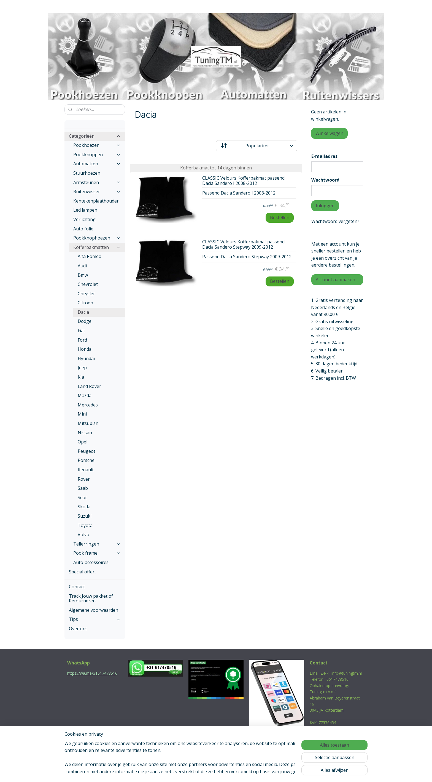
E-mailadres (324, 156)
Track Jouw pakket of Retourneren (91, 598)
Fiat (81, 331)
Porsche (86, 460)
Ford (82, 340)
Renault (86, 470)
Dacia (83, 312)
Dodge (84, 321)
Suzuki (84, 516)
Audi (82, 266)
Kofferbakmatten (97, 247)
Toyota (85, 525)
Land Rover (89, 386)
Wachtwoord (325, 180)
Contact (77, 587)
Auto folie (83, 229)
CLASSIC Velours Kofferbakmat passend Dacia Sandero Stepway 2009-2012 (243, 244)
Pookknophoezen (97, 238)
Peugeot (86, 451)
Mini (82, 414)
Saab (83, 488)
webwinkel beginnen (225, 772)
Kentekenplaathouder (96, 201)
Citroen (85, 303)
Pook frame (97, 553)
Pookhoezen (97, 145)
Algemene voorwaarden (93, 610)
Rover (84, 479)
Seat (82, 497)
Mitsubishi (88, 423)
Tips (95, 619)
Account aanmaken (335, 279)
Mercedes (88, 405)
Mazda (84, 395)
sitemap (192, 772)
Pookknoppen (97, 154)
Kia (81, 377)
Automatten (97, 164)
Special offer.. (82, 572)
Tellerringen (97, 544)
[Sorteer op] (256, 145)
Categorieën (95, 136)
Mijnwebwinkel (273, 772)
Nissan (85, 433)
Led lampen (85, 210)
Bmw (83, 275)
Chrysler (86, 294)
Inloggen (325, 206)
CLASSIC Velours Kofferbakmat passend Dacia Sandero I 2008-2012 (243, 180)
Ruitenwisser (97, 191)
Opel (82, 442)
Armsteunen (97, 182)
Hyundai (86, 358)
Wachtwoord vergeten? (335, 221)
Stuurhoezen (86, 173)
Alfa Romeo (89, 256)
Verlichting (84, 219)
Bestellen (279, 217)
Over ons (78, 629)
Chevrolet (88, 284)
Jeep (82, 368)
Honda (84, 349)
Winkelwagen (329, 133)
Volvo (83, 534)
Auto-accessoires (91, 562)
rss (204, 772)
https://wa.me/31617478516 (92, 673)
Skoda (84, 507)
